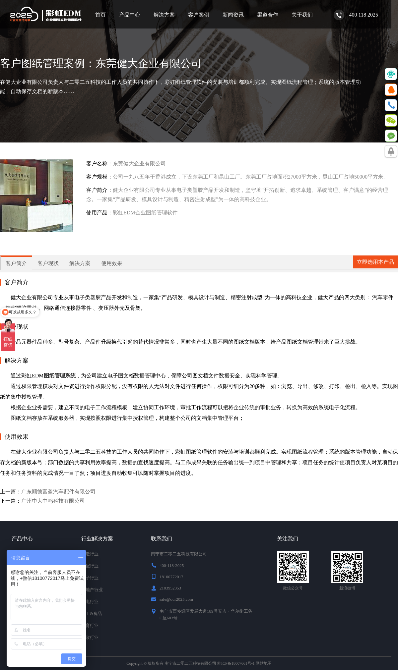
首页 (100, 15)
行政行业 (90, 637)
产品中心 (129, 15)
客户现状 (48, 263)
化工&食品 (91, 613)
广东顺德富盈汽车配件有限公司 (58, 491)
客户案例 (198, 15)
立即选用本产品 (375, 262)
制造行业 (90, 553)
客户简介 (16, 263)
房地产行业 (92, 589)
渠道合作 (267, 15)
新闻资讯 (233, 15)
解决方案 (164, 15)
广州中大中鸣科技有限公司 (53, 501)
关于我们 (302, 15)
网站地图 (264, 663)
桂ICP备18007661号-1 (236, 663)
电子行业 (90, 577)
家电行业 (90, 601)
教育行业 (90, 625)
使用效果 (111, 263)
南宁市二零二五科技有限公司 (190, 663)
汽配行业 (90, 565)
